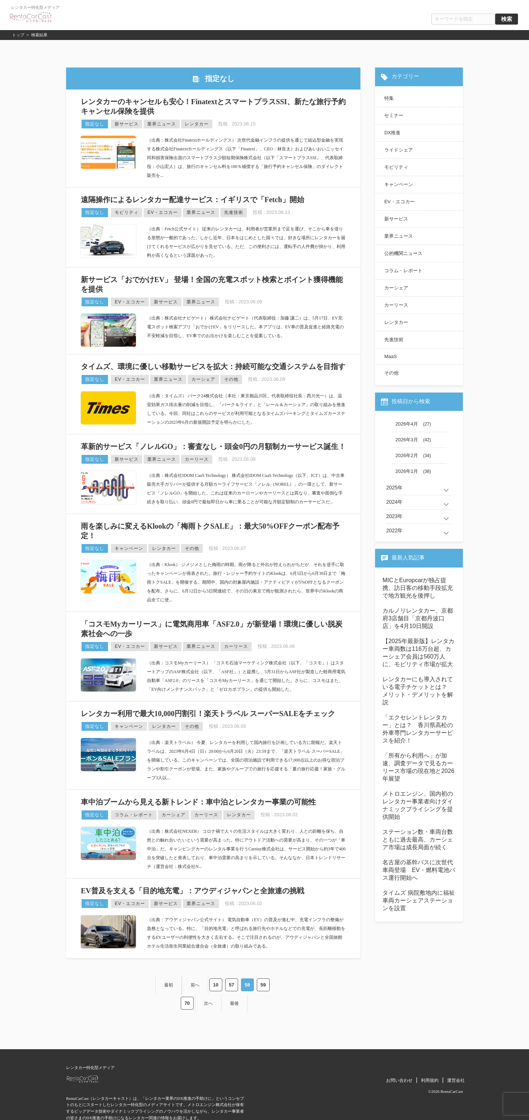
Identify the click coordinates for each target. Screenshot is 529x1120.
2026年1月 (406, 471)
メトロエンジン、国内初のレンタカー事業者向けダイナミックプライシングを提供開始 (417, 805)
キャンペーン (129, 548)
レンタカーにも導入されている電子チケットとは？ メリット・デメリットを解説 (417, 690)
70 (244, 982)
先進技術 (233, 212)
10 (181, 982)
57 (197, 982)
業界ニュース (161, 124)
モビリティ (126, 212)
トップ (18, 35)
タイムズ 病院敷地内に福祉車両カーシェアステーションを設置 (418, 900)
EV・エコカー (162, 212)
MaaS (390, 356)
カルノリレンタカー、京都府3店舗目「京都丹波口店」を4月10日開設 (417, 618)
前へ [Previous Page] (160, 982)
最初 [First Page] (132, 982)
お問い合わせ (399, 1057)
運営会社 (456, 1057)
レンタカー (197, 124)
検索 (506, 19)
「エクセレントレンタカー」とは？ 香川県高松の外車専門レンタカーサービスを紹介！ (417, 729)
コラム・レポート (134, 814)
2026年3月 (406, 439)
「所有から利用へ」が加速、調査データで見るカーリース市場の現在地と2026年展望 (418, 767)
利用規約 (430, 1057)
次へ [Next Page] (266, 982)
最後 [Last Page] (294, 982)
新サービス (126, 124)
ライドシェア (398, 150)
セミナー (393, 115)
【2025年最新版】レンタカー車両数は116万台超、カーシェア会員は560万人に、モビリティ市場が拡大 (418, 652)
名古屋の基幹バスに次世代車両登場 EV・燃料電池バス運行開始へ (418, 870)
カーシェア (203, 379)
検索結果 (39, 35)
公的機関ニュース (403, 253)
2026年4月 (406, 424)
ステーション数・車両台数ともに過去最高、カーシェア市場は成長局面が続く (417, 839)
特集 (389, 98)
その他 (231, 379)
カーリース (197, 459)
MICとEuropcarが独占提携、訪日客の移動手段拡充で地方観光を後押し (417, 588)
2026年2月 (406, 455)
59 (228, 982)
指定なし (94, 124)
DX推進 (392, 132)
